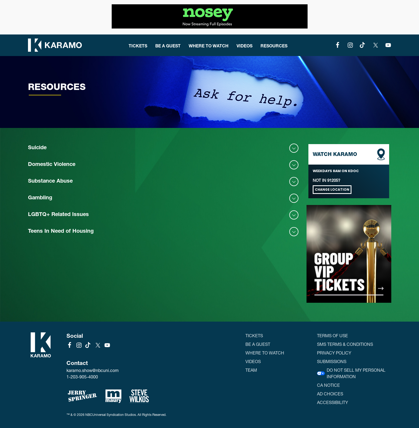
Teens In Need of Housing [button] (61, 231)
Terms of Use (332, 335)
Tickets (138, 45)
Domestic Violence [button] (51, 165)
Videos (244, 45)
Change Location (332, 189)
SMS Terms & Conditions (345, 344)
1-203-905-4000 (82, 376)
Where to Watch (208, 45)
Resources (273, 45)
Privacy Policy (334, 352)
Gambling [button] (40, 198)
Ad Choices (330, 393)
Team (251, 370)
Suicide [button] (37, 148)
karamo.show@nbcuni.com (92, 370)
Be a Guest (168, 45)
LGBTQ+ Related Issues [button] (58, 215)
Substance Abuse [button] (50, 181)
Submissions (331, 361)
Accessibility (332, 402)
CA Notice (328, 385)
